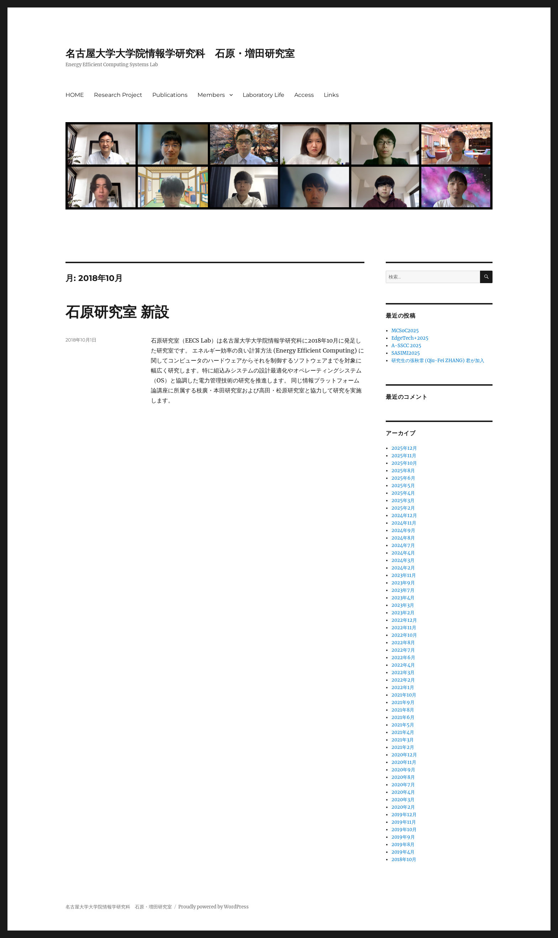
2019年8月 (403, 844)
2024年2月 (403, 568)
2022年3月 (403, 672)
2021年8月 (402, 710)
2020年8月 (403, 777)
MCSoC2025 (405, 331)
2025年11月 (403, 456)
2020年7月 (403, 785)
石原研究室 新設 (117, 312)
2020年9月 (403, 770)
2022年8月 (403, 643)
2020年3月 (403, 800)
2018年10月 (403, 859)
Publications (170, 95)
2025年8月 (403, 471)
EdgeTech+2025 (409, 338)
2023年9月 (403, 583)
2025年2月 (403, 508)
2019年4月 (403, 852)
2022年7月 (403, 650)
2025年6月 (403, 478)
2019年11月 (403, 822)
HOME (74, 95)
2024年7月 (403, 545)
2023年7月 (403, 590)
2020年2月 (403, 807)
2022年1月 (402, 687)
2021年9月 (403, 702)
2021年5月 (402, 725)
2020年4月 (403, 792)
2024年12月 (404, 515)
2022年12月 (404, 620)
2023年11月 (403, 575)
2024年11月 (403, 523)
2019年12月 (404, 815)
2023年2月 (403, 613)
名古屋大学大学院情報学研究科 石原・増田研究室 (180, 53)
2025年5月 (403, 486)
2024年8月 (403, 538)
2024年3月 (403, 560)
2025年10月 (404, 463)
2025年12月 (404, 448)
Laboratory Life (263, 95)
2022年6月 (403, 658)
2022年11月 (403, 628)
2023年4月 (403, 598)
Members (211, 95)
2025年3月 (403, 500)
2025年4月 (403, 493)
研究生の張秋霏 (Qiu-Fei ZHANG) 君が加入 (437, 361)
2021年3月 (402, 740)
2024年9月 (403, 530)
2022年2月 (403, 680)
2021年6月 (403, 717)
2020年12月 (404, 755)
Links (331, 95)
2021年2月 (402, 747)
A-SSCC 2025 (406, 346)
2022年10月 (404, 635)
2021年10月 (403, 695)
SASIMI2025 (405, 353)
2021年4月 (402, 732)
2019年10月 (404, 830)
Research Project (118, 95)
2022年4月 (403, 665)
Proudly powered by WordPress (213, 907)
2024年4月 (403, 553)
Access (304, 95)
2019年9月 (403, 837)
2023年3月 (402, 605)
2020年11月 (403, 762)
